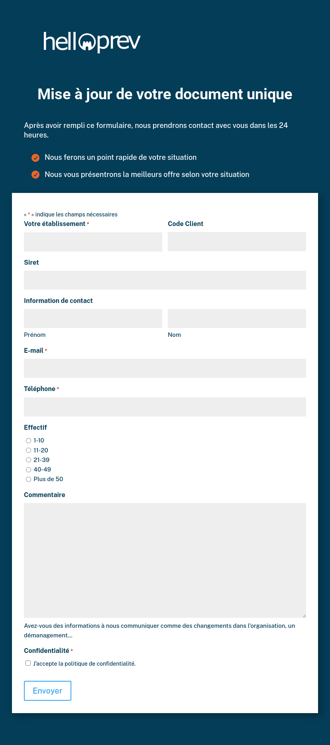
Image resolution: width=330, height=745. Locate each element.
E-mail (35, 351)
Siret (31, 262)
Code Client (185, 224)
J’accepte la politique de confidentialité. (84, 663)
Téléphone (41, 389)
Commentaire (44, 495)
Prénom (34, 334)
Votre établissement (56, 224)
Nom (174, 334)
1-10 (38, 440)
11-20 (40, 450)
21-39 (41, 459)
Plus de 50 (48, 479)
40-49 (42, 469)
